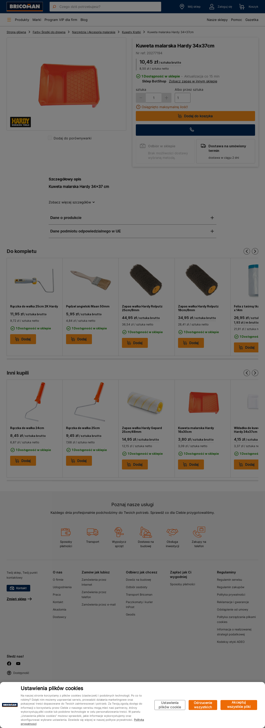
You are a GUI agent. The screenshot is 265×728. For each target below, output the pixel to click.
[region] (132, 705)
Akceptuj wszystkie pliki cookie (239, 705)
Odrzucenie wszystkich (203, 705)
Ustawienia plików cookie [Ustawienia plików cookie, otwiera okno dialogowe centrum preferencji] (170, 705)
